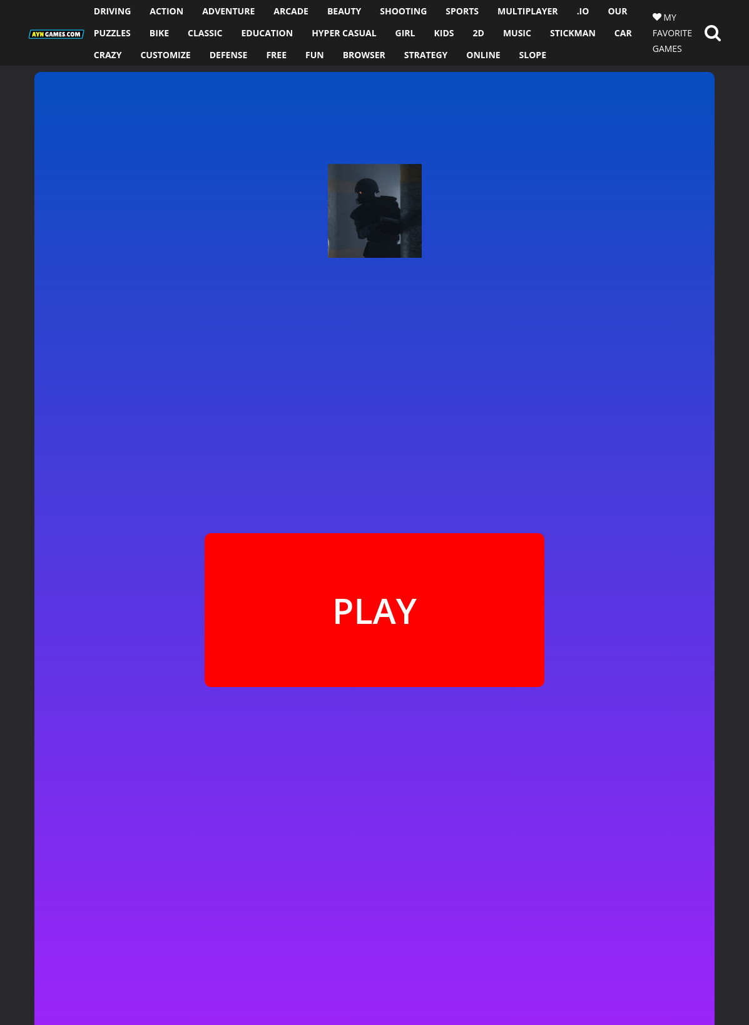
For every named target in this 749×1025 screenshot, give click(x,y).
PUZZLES (112, 33)
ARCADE (290, 11)
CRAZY (108, 55)
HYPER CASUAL (344, 33)
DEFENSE (229, 55)
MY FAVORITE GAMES (672, 32)
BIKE (159, 33)
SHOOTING (403, 11)
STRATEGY (426, 55)
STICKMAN (573, 33)
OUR (617, 11)
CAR (623, 33)
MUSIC (517, 33)
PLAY (374, 610)
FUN (314, 55)
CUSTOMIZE (165, 55)
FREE (276, 55)
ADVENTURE (228, 11)
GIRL (405, 33)
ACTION (166, 11)
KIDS (444, 33)
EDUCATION (267, 33)
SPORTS (462, 11)
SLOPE (532, 55)
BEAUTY (344, 11)
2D (478, 33)
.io (583, 11)
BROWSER (364, 55)
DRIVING (112, 11)
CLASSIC (205, 33)
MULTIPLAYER (527, 11)
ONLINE (483, 55)
